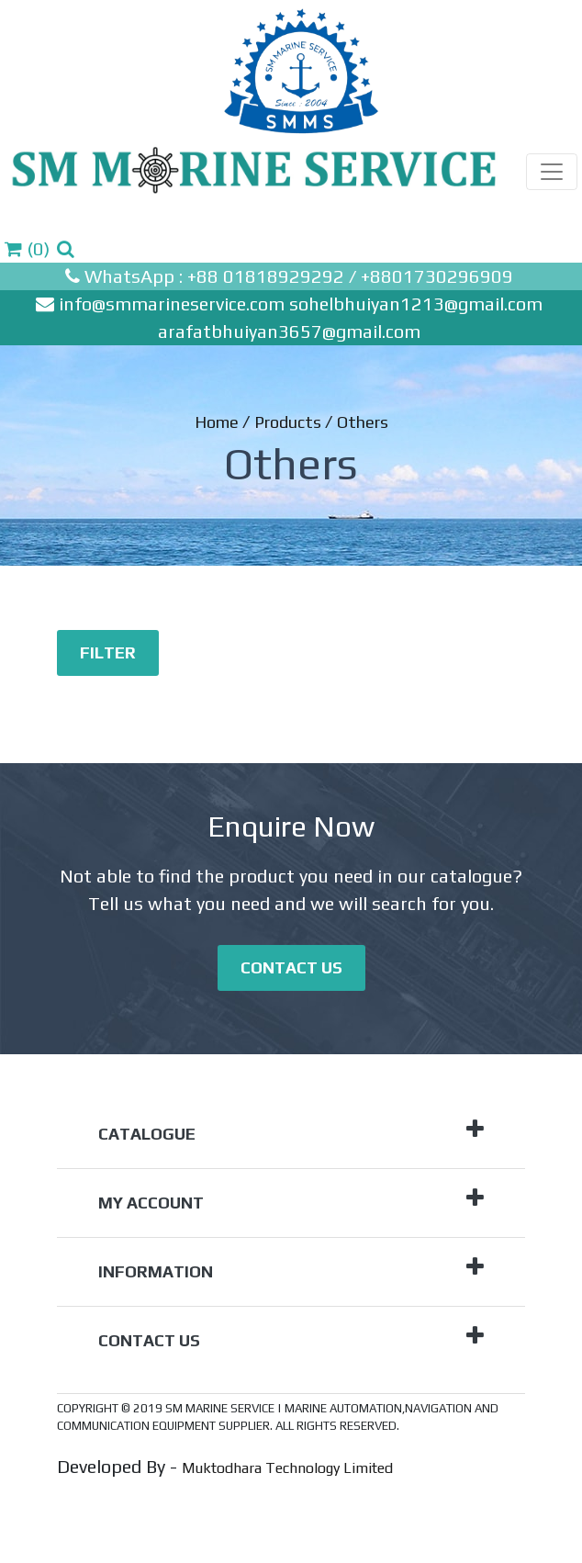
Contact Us (291, 967)
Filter (108, 652)
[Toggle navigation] (551, 171)
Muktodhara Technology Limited (287, 1468)
